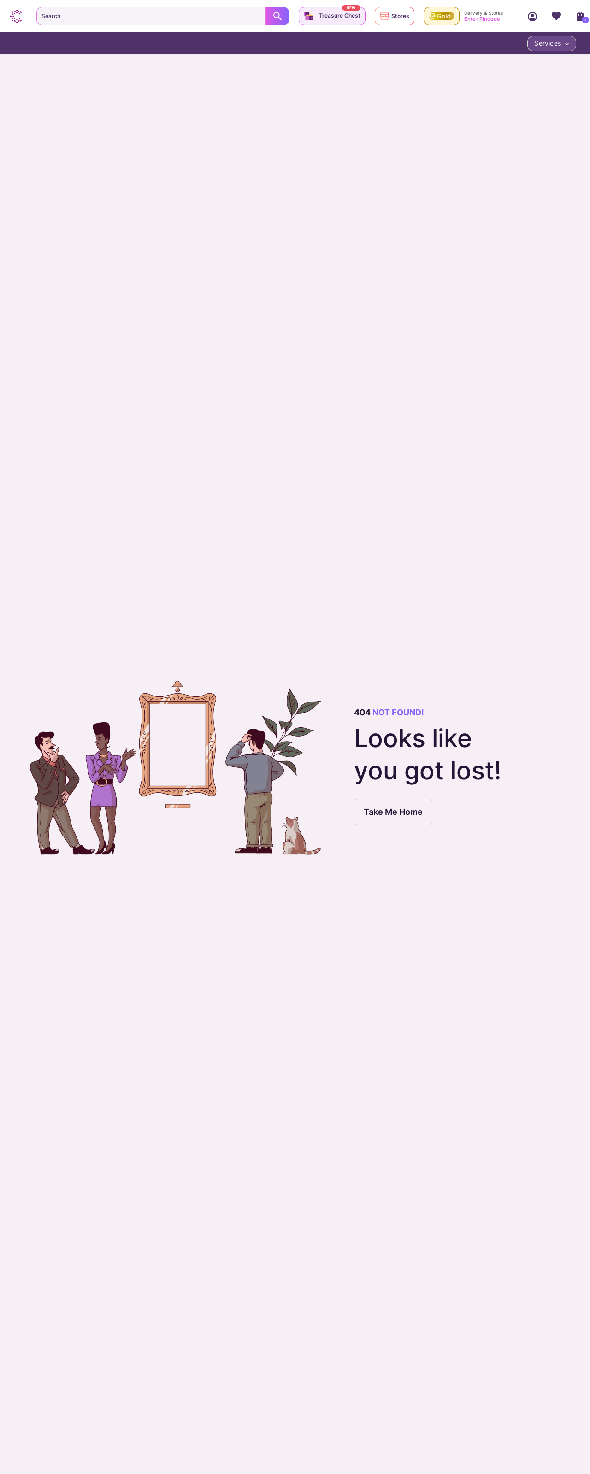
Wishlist (556, 16)
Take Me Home (393, 812)
